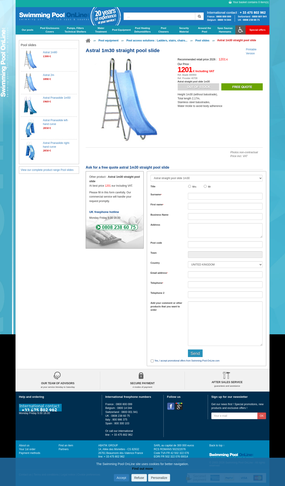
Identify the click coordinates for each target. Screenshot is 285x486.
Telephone (157, 283)
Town (154, 252)
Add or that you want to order (166, 306)
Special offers (257, 30)
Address (155, 224)
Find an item (66, 445)
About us (24, 445)
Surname (156, 194)
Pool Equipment (121, 30)
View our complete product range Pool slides (47, 170)
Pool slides (202, 40)
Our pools (27, 30)
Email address (159, 273)
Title (153, 186)
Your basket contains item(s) (249, 2)
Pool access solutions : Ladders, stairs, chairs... (156, 40)
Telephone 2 (157, 293)
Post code (156, 242)
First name (157, 204)
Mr (209, 186)
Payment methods (29, 453)
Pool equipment (108, 40)
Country (155, 262)
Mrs (194, 186)
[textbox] (225, 244)
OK (262, 415)
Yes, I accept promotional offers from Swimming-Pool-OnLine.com (187, 360)
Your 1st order (27, 449)
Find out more (142, 468)
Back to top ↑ (217, 445)
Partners (64, 449)
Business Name (159, 214)
